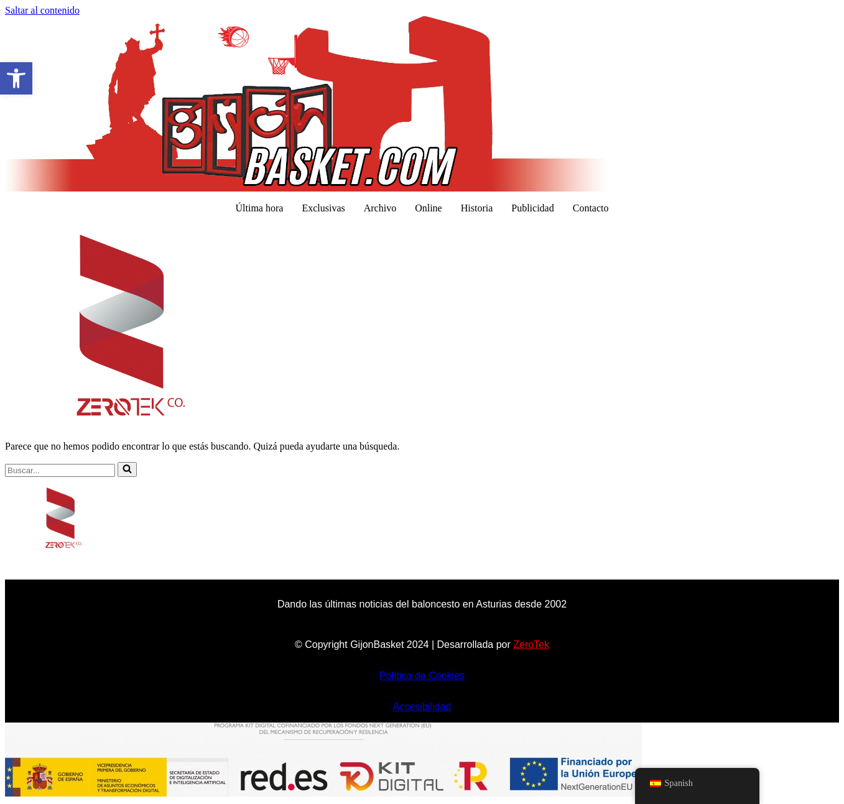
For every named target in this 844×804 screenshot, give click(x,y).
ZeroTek (531, 644)
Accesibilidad (422, 706)
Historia (477, 208)
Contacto (591, 208)
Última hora (260, 208)
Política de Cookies (422, 675)
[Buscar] (60, 470)
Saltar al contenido (42, 10)
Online (428, 208)
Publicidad (532, 208)
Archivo (380, 208)
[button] (16, 78)
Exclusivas (323, 208)
